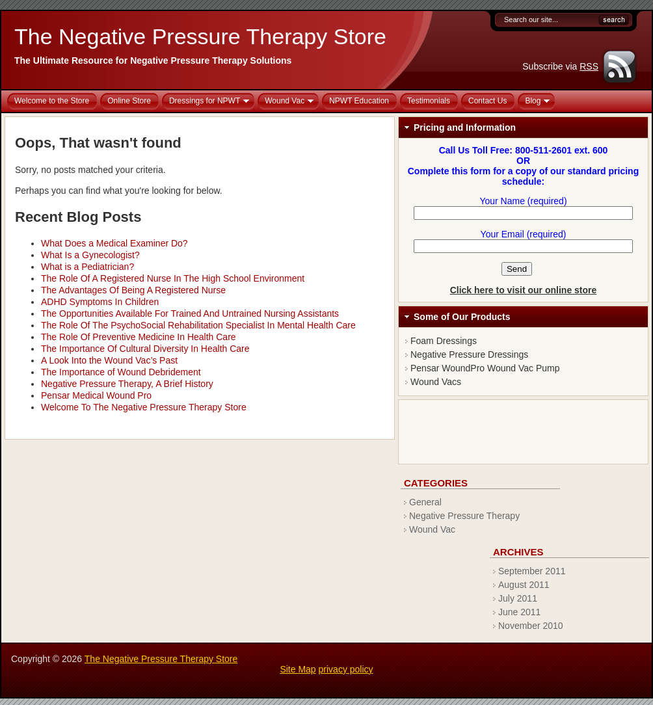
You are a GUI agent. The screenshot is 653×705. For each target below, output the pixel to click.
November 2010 (530, 625)
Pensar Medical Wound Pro (96, 395)
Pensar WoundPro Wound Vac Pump (485, 368)
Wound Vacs (435, 382)
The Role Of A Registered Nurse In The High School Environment (172, 278)
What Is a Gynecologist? (90, 255)
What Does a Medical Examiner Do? (114, 243)
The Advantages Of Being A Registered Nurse (133, 290)
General (425, 502)
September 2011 (532, 571)
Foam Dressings (443, 341)
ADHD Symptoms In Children (100, 302)
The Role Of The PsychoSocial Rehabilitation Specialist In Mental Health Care (198, 325)
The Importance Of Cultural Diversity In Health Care (145, 348)
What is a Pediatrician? (87, 266)
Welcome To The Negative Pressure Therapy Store (144, 407)
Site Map (297, 669)
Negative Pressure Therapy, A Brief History (127, 384)
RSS (589, 66)
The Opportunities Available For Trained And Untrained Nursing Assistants (190, 313)
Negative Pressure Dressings (469, 354)
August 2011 (524, 584)
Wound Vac (432, 529)
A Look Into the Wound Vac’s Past (109, 360)
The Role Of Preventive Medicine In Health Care (138, 337)
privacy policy (346, 669)
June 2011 (519, 612)
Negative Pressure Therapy (464, 516)
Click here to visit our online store (523, 290)
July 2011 (517, 598)
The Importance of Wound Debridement (121, 372)
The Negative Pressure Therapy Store (200, 36)
